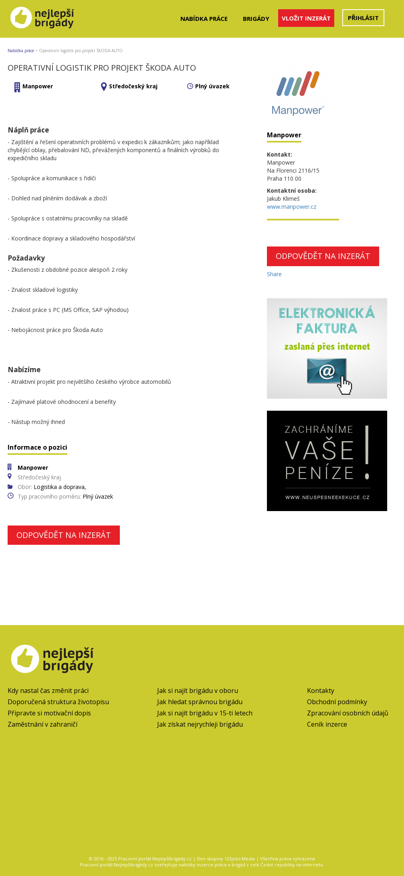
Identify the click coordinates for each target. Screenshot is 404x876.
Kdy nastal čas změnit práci (48, 690)
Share (274, 274)
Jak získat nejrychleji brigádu (200, 724)
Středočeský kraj (133, 86)
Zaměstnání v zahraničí (42, 724)
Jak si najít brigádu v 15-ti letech (204, 713)
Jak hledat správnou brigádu (199, 701)
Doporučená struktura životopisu (58, 701)
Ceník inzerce (327, 724)
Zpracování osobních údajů (347, 713)
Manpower (37, 86)
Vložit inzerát (306, 18)
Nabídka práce (204, 18)
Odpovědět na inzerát (63, 535)
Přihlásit (363, 18)
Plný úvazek (212, 86)
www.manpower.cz (291, 206)
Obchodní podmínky (337, 701)
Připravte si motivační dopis (49, 713)
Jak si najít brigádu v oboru (197, 690)
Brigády (256, 18)
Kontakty (320, 690)
